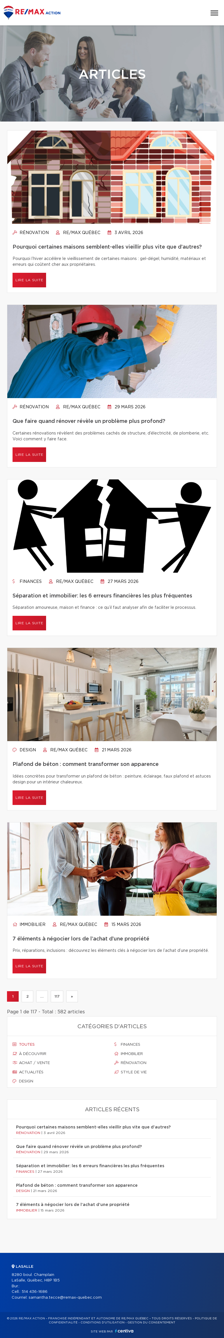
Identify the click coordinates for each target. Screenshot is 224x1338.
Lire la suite (29, 280)
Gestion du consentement (151, 1322)
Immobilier (29, 925)
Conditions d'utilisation (102, 1322)
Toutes (24, 1044)
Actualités (28, 1072)
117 (57, 996)
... (41, 996)
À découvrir (29, 1054)
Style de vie (130, 1072)
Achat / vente (31, 1063)
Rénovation (31, 233)
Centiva (124, 1331)
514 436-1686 (35, 1292)
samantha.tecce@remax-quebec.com (65, 1298)
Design (24, 750)
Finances (27, 582)
